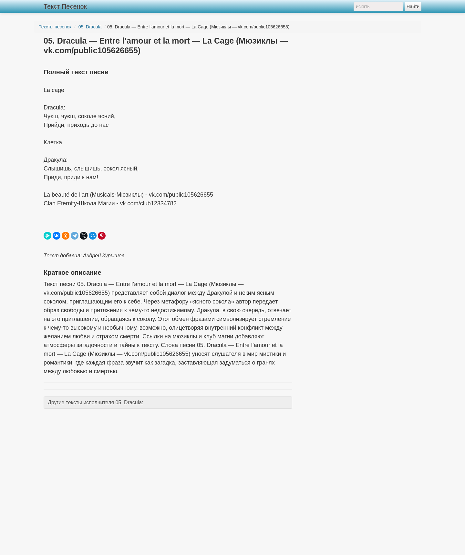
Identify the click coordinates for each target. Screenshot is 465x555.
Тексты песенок (55, 26)
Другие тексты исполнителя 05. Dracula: (95, 402)
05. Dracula (90, 26)
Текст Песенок (65, 6)
